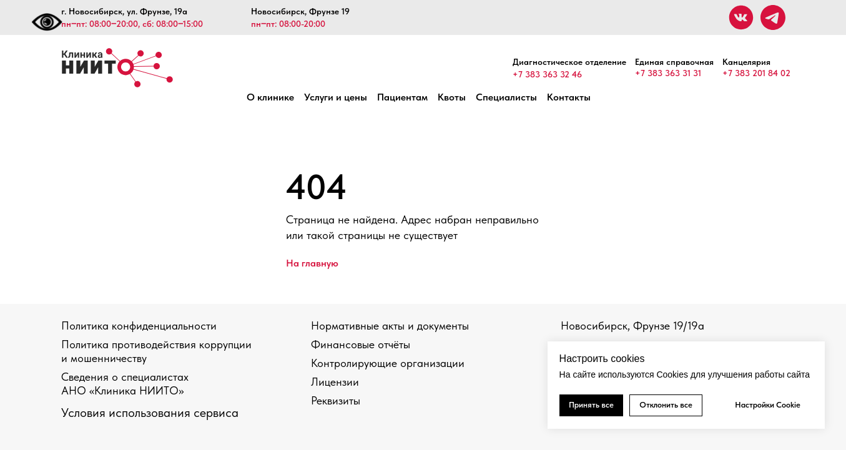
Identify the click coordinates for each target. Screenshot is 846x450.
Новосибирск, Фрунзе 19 (300, 11)
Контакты (569, 97)
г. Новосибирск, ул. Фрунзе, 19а (124, 11)
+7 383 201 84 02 (756, 73)
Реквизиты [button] (335, 400)
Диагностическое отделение (569, 62)
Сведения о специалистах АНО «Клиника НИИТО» (125, 383)
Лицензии (335, 381)
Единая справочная (674, 62)
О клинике (270, 97)
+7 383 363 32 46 (547, 74)
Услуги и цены (335, 97)
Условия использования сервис (146, 412)
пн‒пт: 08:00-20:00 (288, 24)
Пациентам (402, 97)
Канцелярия (746, 62)
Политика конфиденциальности (139, 325)
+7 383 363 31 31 (668, 73)
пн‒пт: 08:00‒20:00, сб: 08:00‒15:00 (132, 24)
